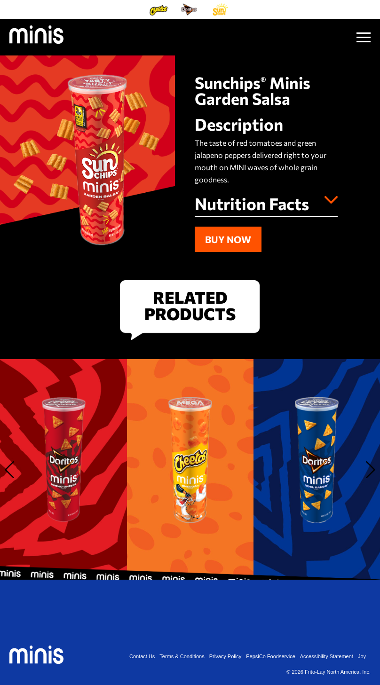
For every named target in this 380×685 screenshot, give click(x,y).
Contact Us (142, 656)
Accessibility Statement (326, 656)
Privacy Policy (225, 656)
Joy (362, 656)
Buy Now (228, 239)
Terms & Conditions (181, 656)
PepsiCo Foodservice (270, 656)
